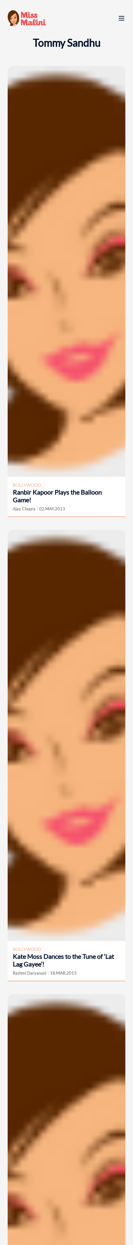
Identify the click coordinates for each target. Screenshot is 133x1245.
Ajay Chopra (24, 508)
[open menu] (121, 18)
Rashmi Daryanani (29, 973)
